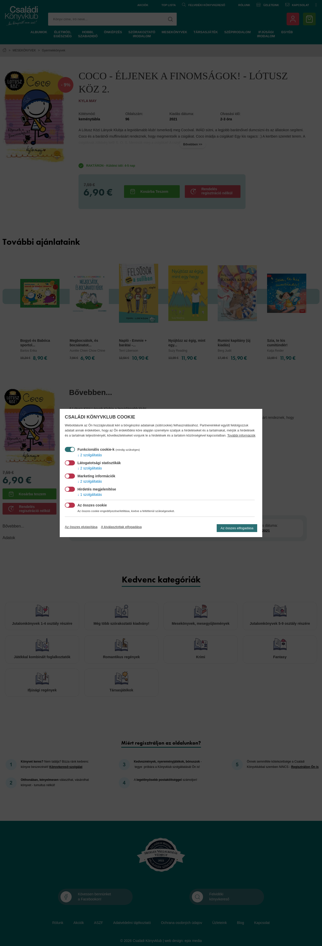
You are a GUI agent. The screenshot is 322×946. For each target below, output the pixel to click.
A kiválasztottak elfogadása (121, 527)
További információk (241, 435)
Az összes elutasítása (81, 527)
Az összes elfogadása (236, 528)
